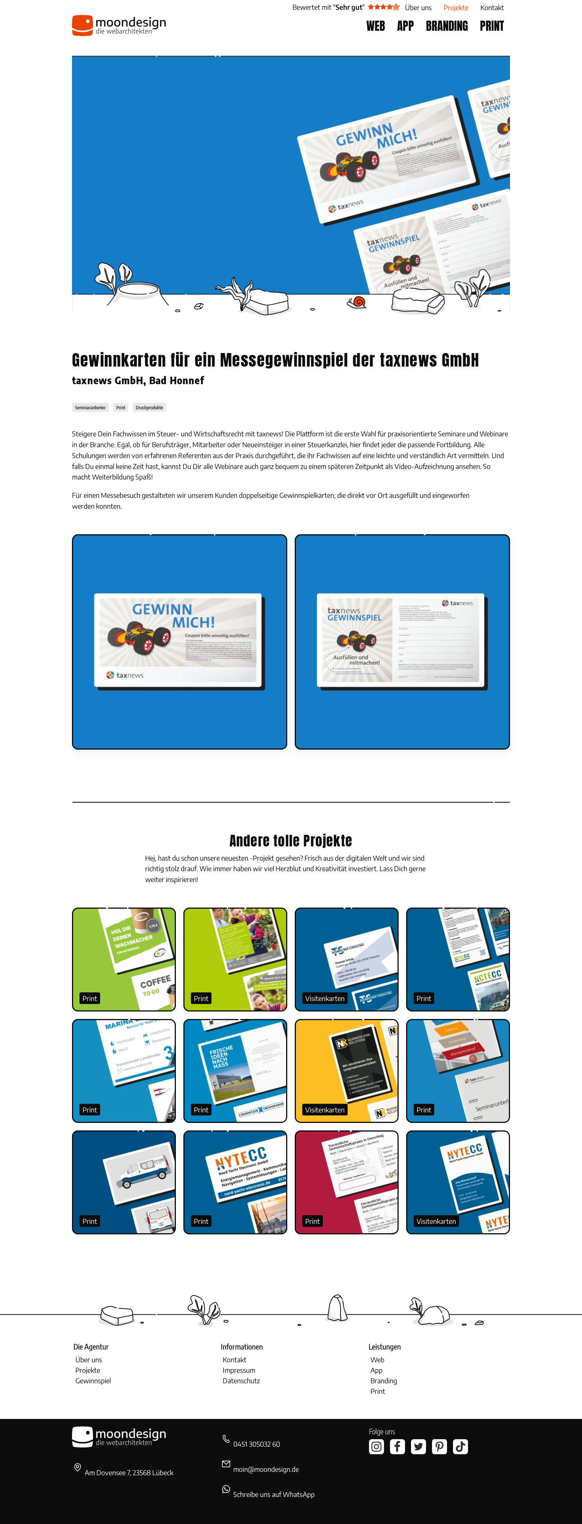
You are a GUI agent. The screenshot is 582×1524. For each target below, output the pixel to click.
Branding (383, 1380)
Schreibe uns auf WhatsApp (274, 1494)
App (376, 1370)
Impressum (239, 1370)
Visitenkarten (325, 998)
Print (89, 998)
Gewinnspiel (93, 1380)
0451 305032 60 (256, 1444)
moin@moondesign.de (266, 1469)
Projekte (87, 1370)
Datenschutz (241, 1380)
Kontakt (234, 1359)
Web (377, 1359)
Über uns (88, 1359)
